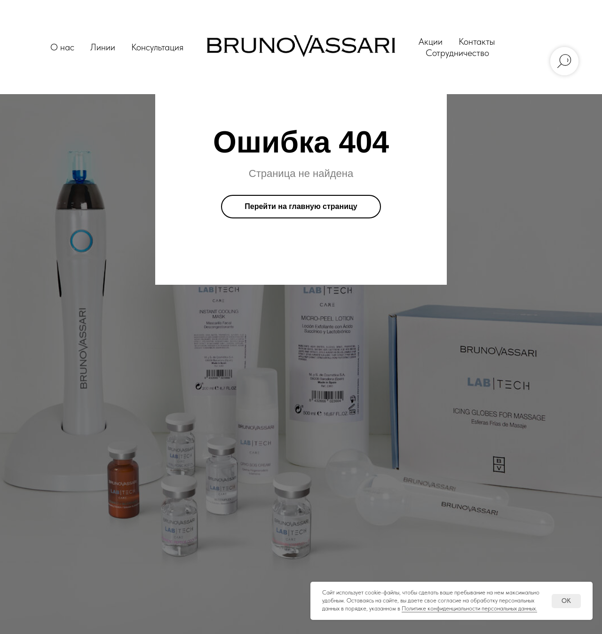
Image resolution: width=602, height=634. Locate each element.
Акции (431, 41)
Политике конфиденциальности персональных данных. (469, 608)
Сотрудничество (457, 52)
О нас (62, 47)
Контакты (477, 41)
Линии (102, 47)
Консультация (157, 47)
